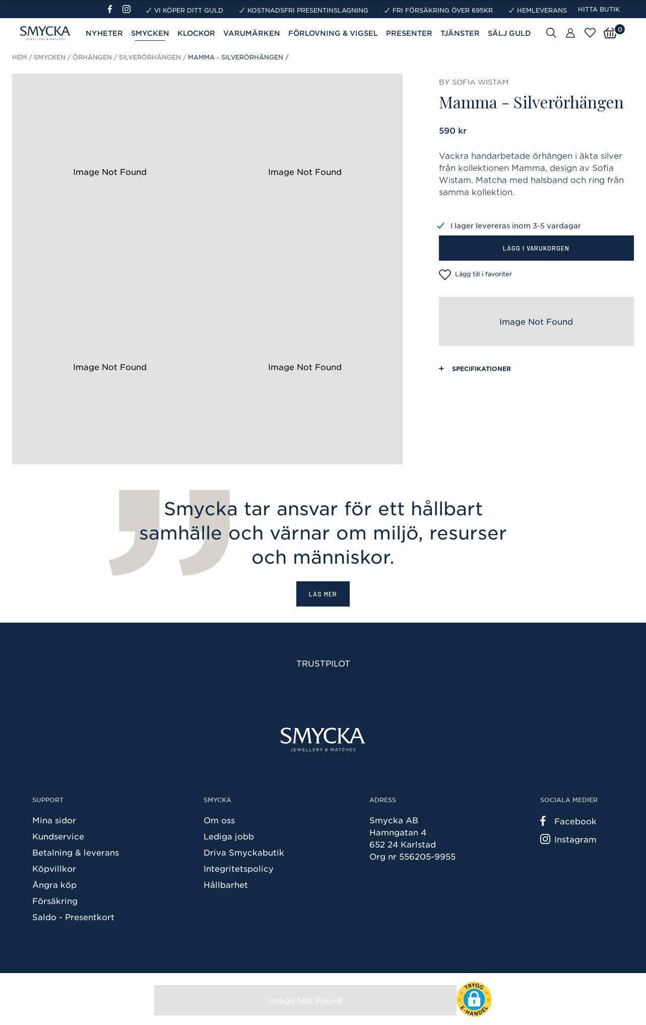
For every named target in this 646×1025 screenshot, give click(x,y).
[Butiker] (570, 33)
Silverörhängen (150, 57)
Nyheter (104, 33)
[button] (474, 999)
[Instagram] (128, 9)
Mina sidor (54, 820)
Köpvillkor (54, 868)
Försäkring (55, 900)
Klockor (196, 33)
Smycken (150, 33)
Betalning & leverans (75, 852)
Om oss (219, 820)
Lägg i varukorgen (536, 248)
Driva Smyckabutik (244, 852)
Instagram (568, 839)
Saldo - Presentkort (73, 917)
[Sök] (551, 32)
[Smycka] (323, 739)
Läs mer (323, 593)
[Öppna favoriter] (590, 32)
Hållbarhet (226, 884)
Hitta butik (599, 9)
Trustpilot (323, 663)
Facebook (568, 821)
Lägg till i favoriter (475, 275)
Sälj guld (509, 33)
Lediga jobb (229, 836)
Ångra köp (54, 884)
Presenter (409, 33)
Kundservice (58, 836)
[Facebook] (114, 9)
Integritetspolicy (239, 868)
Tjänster (460, 33)
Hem (19, 57)
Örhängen (92, 57)
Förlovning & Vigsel (333, 33)
